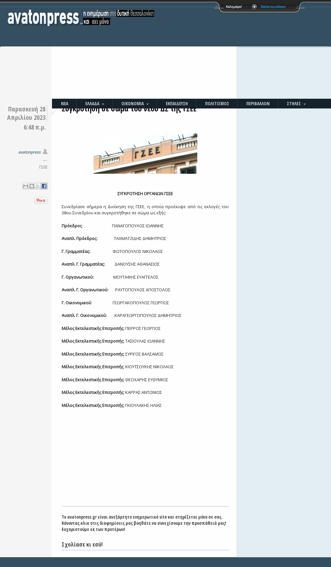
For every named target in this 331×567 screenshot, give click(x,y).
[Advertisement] (220, 50)
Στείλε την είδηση (273, 7)
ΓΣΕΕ (43, 167)
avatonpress (29, 152)
